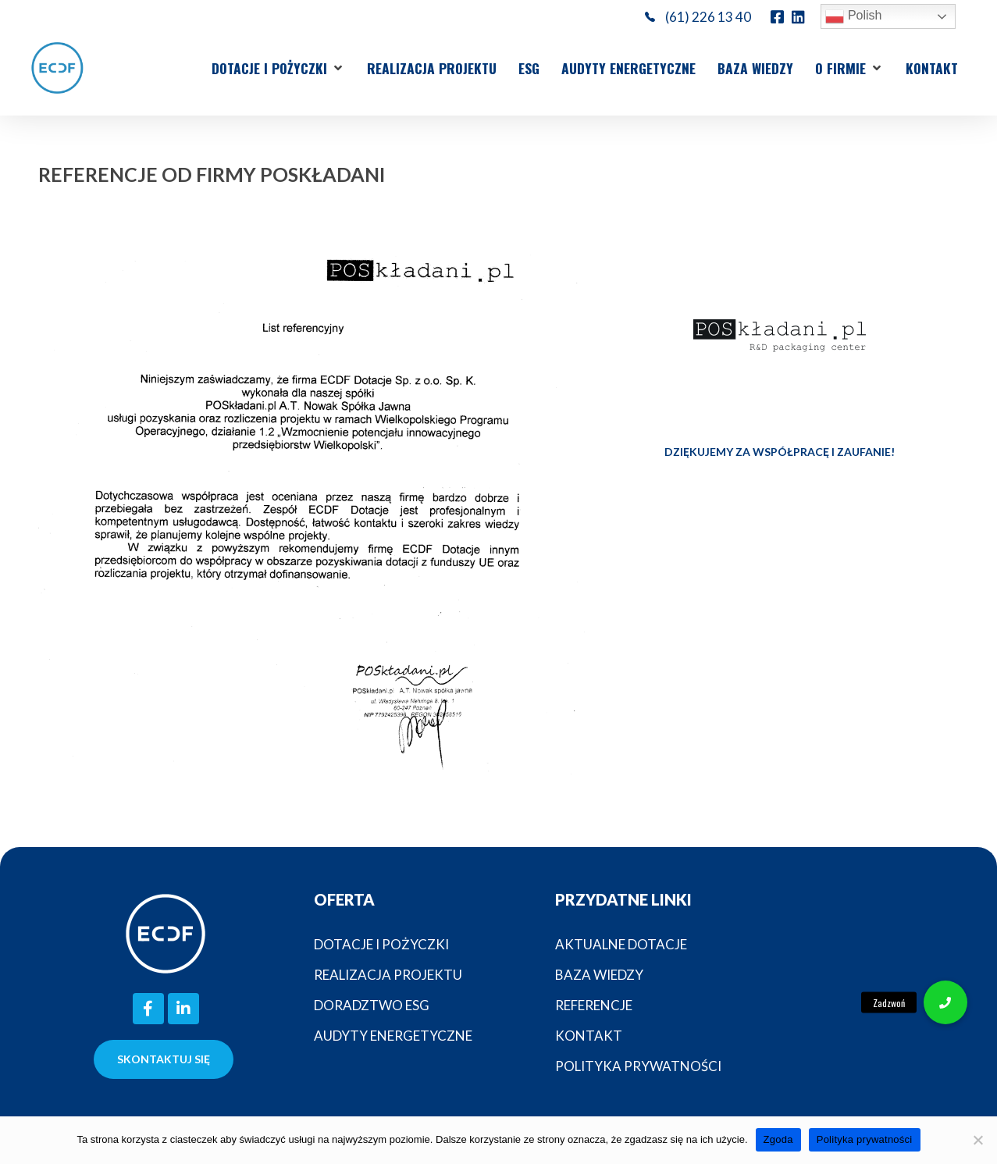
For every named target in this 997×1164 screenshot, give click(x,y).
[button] (278, 68)
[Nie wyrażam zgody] (977, 1140)
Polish (853, 16)
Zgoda (778, 1139)
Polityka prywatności (865, 1139)
